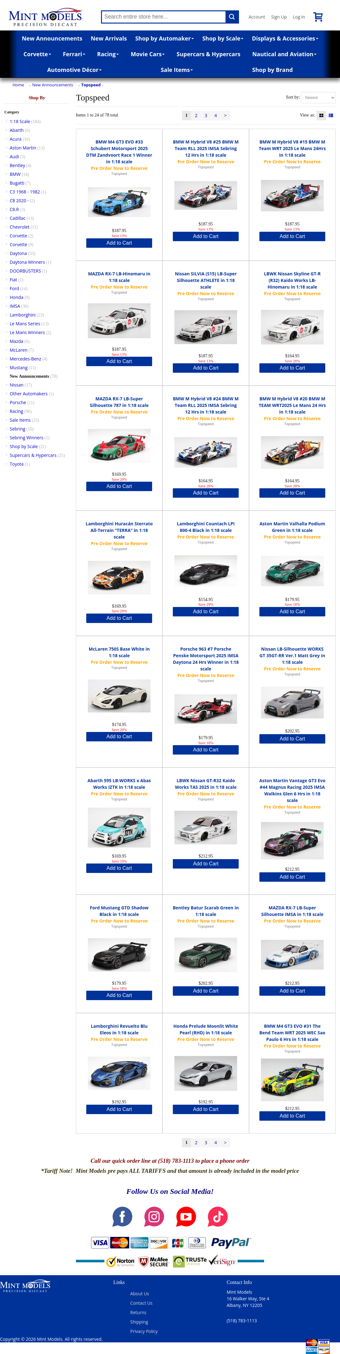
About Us (139, 1294)
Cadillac (17, 218)
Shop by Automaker (164, 38)
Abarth (17, 130)
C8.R (14, 209)
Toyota (17, 464)
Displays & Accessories (285, 38)
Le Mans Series (25, 324)
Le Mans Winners (27, 332)
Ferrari (74, 54)
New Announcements (52, 38)
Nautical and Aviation (284, 54)
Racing (108, 54)
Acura (16, 139)
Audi (14, 157)
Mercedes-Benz (25, 359)
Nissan (17, 385)
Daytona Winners (27, 262)
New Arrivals (109, 38)
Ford (14, 288)
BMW (15, 174)
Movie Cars (148, 54)
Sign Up (279, 17)
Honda (17, 297)
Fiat (13, 280)
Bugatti (17, 183)
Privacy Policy (143, 1331)
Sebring (17, 429)
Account (257, 17)
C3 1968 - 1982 (25, 192)
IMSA (15, 306)
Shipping (139, 1322)
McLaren (19, 350)
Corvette (37, 54)
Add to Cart (119, 243)
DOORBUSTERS (25, 271)
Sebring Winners (26, 438)
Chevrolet (19, 227)
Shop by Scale (222, 38)
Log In (299, 17)
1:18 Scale (20, 121)
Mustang (19, 368)
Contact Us (141, 1303)
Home (18, 85)
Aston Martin (23, 148)
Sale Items (177, 69)
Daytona (18, 253)
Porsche (18, 402)
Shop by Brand (272, 69)
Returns (138, 1312)
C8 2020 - (19, 200)
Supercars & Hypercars (209, 54)
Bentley (17, 165)
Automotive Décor (74, 69)
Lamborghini (23, 315)
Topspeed (91, 85)
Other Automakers (29, 394)
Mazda (16, 341)
